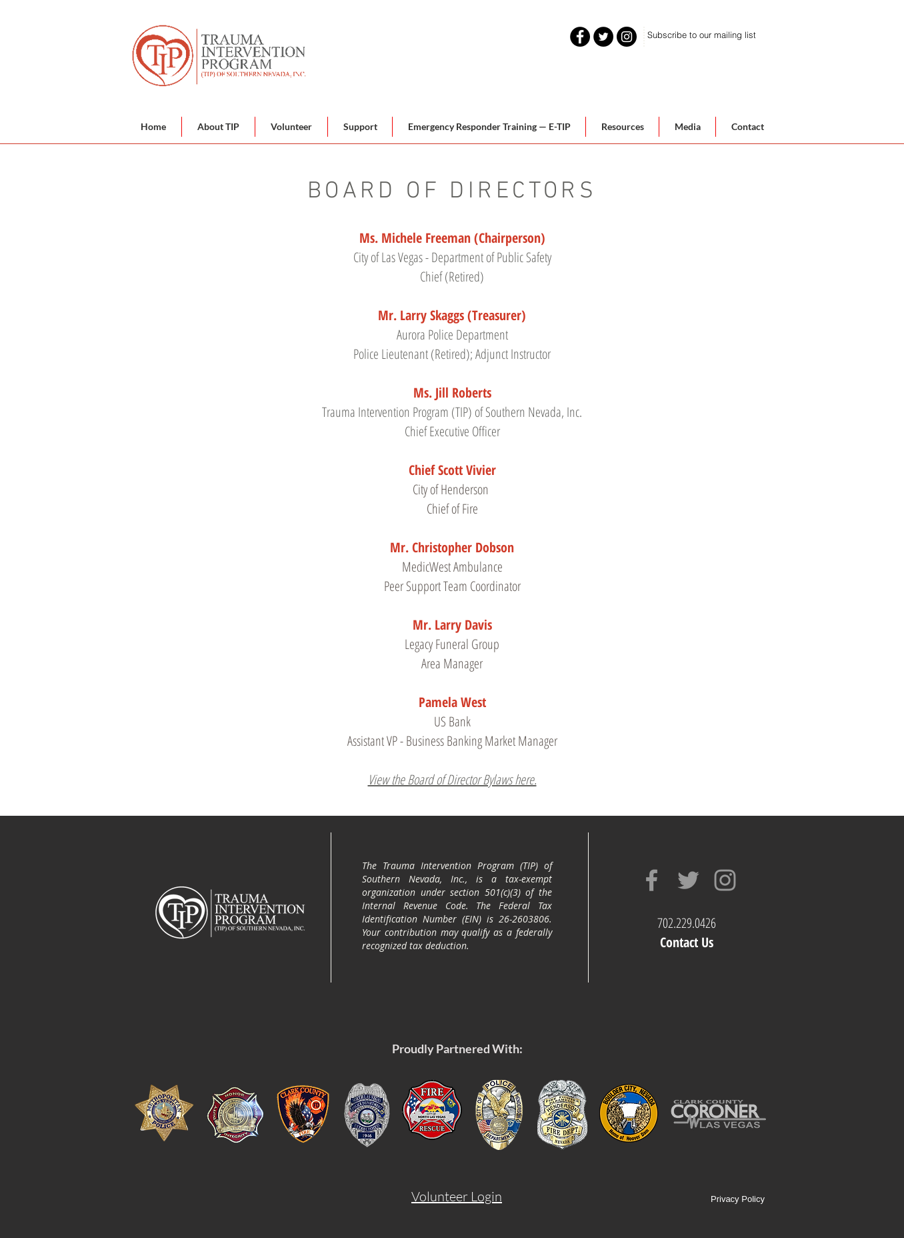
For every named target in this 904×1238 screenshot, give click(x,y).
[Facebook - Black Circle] (580, 37)
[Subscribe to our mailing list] (701, 35)
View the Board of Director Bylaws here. (452, 779)
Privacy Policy (738, 1199)
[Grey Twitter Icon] (688, 880)
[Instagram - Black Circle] (627, 37)
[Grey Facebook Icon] (651, 880)
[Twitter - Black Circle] (603, 37)
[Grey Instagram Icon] (725, 880)
